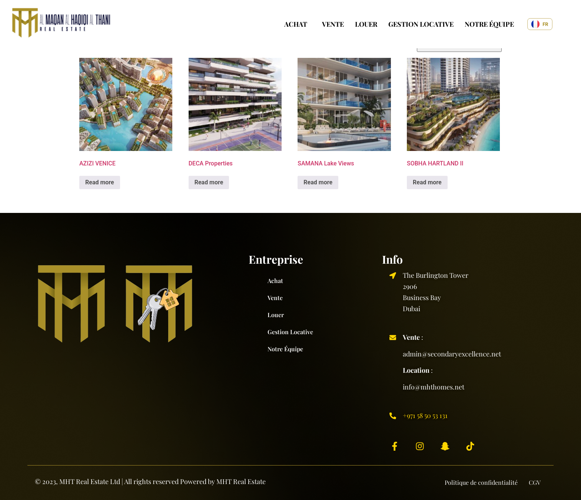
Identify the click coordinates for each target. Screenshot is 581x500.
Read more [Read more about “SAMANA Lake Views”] (317, 182)
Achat (295, 24)
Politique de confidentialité (481, 482)
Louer (366, 24)
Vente (333, 24)
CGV (535, 482)
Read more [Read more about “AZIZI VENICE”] (99, 182)
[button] (297, 24)
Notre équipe (489, 24)
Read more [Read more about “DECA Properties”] (209, 182)
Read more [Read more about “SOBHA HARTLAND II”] (427, 182)
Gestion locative (421, 24)
